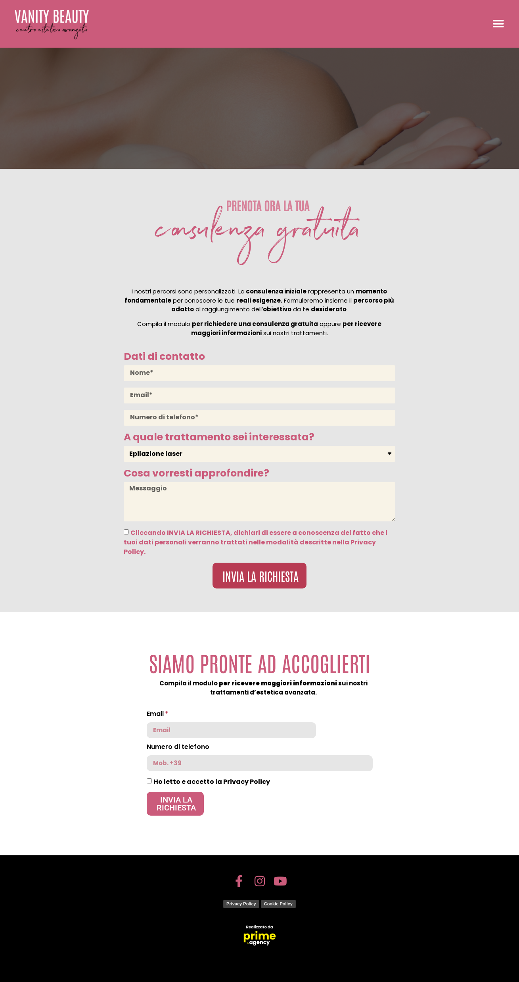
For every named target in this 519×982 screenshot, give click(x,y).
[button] (498, 24)
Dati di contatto (164, 357)
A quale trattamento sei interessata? (219, 438)
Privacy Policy (241, 903)
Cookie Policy (278, 903)
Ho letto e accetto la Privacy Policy (211, 781)
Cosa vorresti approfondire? (196, 474)
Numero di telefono (178, 747)
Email (155, 714)
